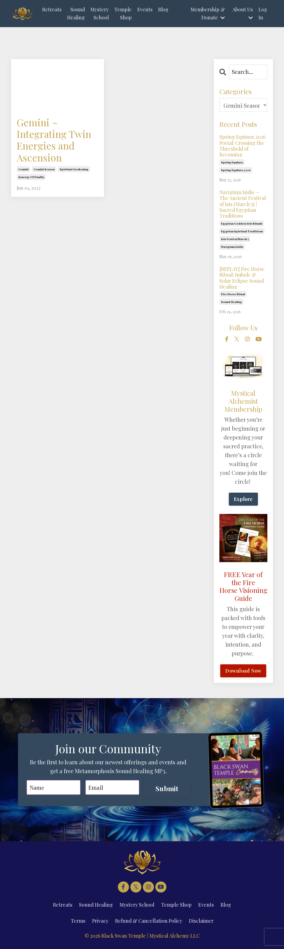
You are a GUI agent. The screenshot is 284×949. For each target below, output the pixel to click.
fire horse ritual (233, 295)
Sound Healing (76, 13)
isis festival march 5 (235, 239)
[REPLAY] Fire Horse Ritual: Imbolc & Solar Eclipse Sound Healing (242, 278)
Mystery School (99, 13)
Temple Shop (123, 13)
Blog (164, 9)
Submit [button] (167, 789)
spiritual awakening (74, 170)
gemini (23, 170)
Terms (78, 921)
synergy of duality (31, 178)
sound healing (231, 303)
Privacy (100, 921)
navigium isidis (232, 247)
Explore (243, 500)
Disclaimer (201, 921)
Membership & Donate (208, 13)
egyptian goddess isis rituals (241, 224)
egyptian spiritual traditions (242, 232)
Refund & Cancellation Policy (148, 921)
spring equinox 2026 (236, 170)
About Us (242, 13)
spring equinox (232, 162)
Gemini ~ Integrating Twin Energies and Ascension (55, 140)
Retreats (51, 9)
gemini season (44, 170)
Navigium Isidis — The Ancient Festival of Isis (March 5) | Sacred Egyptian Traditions (242, 204)
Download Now (243, 671)
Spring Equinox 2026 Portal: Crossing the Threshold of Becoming (242, 146)
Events (145, 9)
